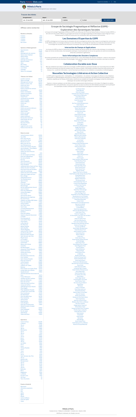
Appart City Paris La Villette (80, 172)
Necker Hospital (25, 226)
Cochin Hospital (25, 262)
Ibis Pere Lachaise (80, 303)
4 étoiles (23, 37)
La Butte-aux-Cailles (26, 265)
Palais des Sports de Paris (27, 283)
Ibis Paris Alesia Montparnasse (80, 103)
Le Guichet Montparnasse (27, 208)
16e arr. (22, 328)
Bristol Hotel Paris (80, 109)
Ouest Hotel (80, 265)
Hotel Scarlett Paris (80, 167)
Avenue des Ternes (26, 252)
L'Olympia (23, 182)
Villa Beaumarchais (80, 177)
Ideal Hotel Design (80, 149)
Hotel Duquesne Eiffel (80, 114)
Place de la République (27, 156)
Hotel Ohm (80, 217)
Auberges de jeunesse (27, 59)
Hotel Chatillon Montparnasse (80, 270)
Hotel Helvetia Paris (80, 290)
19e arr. (22, 364)
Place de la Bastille (26, 202)
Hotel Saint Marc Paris (80, 165)
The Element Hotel (80, 180)
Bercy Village (24, 176)
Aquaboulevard (25, 272)
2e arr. (22, 326)
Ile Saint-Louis (24, 375)
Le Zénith (23, 216)
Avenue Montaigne (26, 192)
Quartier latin (24, 359)
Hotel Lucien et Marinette (80, 95)
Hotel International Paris (80, 209)
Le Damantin (80, 122)
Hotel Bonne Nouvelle (80, 199)
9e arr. (22, 344)
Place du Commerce (26, 260)
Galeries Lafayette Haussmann (29, 215)
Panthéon (23, 211)
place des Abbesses (26, 280)
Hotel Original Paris (80, 188)
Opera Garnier (24, 181)
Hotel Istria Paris (80, 233)
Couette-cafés (24, 58)
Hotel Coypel (80, 157)
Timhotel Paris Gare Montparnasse (80, 202)
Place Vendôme (25, 164)
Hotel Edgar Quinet (80, 278)
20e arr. (23, 367)
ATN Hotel (80, 286)
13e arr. (22, 366)
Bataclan (23, 267)
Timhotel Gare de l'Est (80, 116)
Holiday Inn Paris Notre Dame (80, 297)
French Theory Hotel (80, 145)
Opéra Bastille (24, 228)
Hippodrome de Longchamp (28, 197)
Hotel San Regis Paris (80, 193)
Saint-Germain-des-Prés (27, 236)
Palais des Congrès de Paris (28, 174)
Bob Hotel (80, 318)
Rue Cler (23, 159)
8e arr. (22, 338)
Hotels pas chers (25, 85)
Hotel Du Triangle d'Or (80, 214)
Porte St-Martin (25, 241)
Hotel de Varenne (80, 294)
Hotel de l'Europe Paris (80, 225)
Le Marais (23, 323)
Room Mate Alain (80, 271)
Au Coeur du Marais (80, 226)
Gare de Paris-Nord (26, 140)
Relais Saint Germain (80, 108)
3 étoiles (23, 39)
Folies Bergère (25, 303)
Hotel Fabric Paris (80, 242)
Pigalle (22, 339)
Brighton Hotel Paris (80, 178)
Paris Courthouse (25, 293)
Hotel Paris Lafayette (80, 138)
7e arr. (22, 351)
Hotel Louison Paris (80, 295)
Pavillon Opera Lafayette (80, 310)
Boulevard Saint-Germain (27, 234)
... (39, 20)
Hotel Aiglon (80, 124)
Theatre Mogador (25, 229)
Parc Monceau (24, 224)
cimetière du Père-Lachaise (28, 278)
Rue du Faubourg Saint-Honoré (29, 187)
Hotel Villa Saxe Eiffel (80, 266)
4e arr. (22, 349)
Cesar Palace (24, 221)
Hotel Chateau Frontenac (80, 231)
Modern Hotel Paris (80, 255)
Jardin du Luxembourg (26, 171)
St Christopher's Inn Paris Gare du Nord (80, 215)
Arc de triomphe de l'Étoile (28, 154)
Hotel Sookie (80, 117)
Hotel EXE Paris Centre (80, 311)
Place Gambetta (25, 298)
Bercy (22, 370)
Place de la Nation (25, 213)
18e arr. (22, 333)
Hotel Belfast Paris (80, 175)
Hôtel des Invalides (26, 150)
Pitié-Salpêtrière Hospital (27, 290)
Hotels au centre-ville (26, 83)
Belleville (23, 369)
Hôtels (22, 51)
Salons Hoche (24, 299)
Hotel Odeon (80, 276)
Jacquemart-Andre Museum (28, 249)
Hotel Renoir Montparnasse (80, 125)
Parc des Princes (25, 198)
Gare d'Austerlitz (25, 161)
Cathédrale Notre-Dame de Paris (29, 166)
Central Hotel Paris (80, 164)
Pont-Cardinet (24, 257)
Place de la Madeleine (26, 190)
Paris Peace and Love (80, 289)
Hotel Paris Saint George (80, 189)
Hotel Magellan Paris (80, 246)
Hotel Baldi (80, 314)
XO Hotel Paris (80, 141)
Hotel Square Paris (80, 191)
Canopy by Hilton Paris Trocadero (80, 308)
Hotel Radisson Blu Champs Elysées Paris (80, 173)
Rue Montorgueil (25, 247)
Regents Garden (80, 170)
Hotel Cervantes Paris (80, 218)
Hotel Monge (80, 319)
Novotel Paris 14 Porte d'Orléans (80, 263)
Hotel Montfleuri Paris (80, 161)
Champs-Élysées (25, 348)
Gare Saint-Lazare (25, 205)
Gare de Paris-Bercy (26, 195)
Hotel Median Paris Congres (80, 244)
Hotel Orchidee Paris (80, 273)
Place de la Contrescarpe (27, 304)
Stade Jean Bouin (25, 314)
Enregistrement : (27, 17)
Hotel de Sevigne (80, 92)
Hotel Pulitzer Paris (80, 281)
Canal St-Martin (25, 189)
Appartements (24, 50)
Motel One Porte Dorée (80, 121)
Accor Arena (24, 193)
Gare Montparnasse (26, 145)
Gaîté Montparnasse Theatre (28, 286)
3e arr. (22, 335)
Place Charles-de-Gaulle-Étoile (29, 268)
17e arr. (22, 336)
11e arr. (22, 331)
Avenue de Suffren (25, 285)
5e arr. (22, 346)
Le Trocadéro (24, 239)
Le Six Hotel (80, 140)
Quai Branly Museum (26, 233)
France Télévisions (25, 276)
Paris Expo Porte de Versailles (29, 169)
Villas (22, 63)
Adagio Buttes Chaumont (80, 305)
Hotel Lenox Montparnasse (80, 262)
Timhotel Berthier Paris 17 (80, 181)
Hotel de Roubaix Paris (80, 258)
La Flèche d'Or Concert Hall (28, 291)
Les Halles (23, 343)
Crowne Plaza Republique (80, 183)
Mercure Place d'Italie (80, 130)
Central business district (27, 135)
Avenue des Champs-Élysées (28, 146)
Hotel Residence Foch (80, 229)
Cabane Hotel (80, 201)
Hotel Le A (80, 156)
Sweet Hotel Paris (80, 162)
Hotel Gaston (80, 313)
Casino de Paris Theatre (27, 231)
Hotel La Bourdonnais (80, 137)
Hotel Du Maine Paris (80, 133)
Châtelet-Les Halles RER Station (29, 200)
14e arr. (22, 357)
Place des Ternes (25, 281)
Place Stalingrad (25, 309)
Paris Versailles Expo (26, 296)
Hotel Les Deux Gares (80, 146)
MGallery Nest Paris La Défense (80, 302)
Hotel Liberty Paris (80, 238)
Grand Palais (24, 242)
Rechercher (109, 20)
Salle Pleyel (24, 312)
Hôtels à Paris (34, 6)
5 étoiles (23, 36)
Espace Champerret (26, 210)
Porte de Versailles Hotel (80, 222)
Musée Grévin (24, 237)
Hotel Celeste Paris (80, 169)
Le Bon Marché (24, 223)
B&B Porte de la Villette (80, 135)
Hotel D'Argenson (80, 205)
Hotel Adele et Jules (80, 306)
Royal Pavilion (24, 301)
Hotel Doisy (80, 284)
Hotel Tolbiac (80, 151)
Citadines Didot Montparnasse (80, 143)
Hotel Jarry (80, 236)
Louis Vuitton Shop (25, 220)
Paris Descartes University (27, 255)
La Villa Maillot (80, 207)
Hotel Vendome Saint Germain (80, 159)
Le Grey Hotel (80, 186)
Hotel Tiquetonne (80, 298)
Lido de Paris (24, 254)
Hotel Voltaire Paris (80, 321)
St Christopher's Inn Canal (80, 279)
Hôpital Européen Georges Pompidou (28, 306)
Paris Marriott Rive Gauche (80, 106)
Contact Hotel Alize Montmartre (80, 198)
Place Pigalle (24, 288)
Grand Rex (23, 246)
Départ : (45, 17)
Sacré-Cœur (24, 207)
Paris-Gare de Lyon (26, 138)
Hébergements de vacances (28, 53)
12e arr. (22, 362)
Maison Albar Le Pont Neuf (80, 292)
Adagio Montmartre (80, 127)
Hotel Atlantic (80, 105)
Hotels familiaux (25, 87)
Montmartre (24, 330)
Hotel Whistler (80, 90)
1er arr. (22, 354)
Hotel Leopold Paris (80, 98)
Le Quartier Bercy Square (80, 268)
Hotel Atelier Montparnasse (80, 228)
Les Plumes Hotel (80, 89)
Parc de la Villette (25, 158)
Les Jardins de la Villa (80, 274)
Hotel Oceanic (80, 316)
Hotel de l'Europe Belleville (80, 324)
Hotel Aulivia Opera (80, 260)
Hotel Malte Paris (80, 97)
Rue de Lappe (24, 311)
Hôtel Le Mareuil (80, 234)
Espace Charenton (25, 250)
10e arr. (22, 341)
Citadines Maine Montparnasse (80, 154)
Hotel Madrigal (80, 241)
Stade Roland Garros (26, 177)
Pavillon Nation (80, 247)
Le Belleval (80, 254)
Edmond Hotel (80, 250)
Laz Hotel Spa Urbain (80, 111)
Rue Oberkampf (25, 294)
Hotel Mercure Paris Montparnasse (80, 194)
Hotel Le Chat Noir (80, 287)
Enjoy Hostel (80, 132)
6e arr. (22, 352)
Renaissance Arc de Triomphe (80, 196)
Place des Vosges (25, 184)
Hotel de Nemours (80, 249)
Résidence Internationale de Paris (80, 223)
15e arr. (22, 325)
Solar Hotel (80, 153)
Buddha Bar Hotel (80, 129)
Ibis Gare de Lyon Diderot (80, 282)
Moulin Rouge (24, 185)
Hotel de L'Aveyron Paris (80, 300)
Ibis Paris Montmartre (80, 220)
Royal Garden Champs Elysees (80, 239)
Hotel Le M (80, 113)
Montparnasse (24, 361)
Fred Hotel (80, 101)
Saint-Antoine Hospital (27, 259)
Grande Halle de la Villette (27, 270)
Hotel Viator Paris (80, 212)
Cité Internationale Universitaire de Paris (30, 274)
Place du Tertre (25, 264)
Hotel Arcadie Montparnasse (80, 210)
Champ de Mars (25, 203)
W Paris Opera (80, 119)
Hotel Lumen (80, 148)
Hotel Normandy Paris (80, 100)
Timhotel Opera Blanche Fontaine (80, 93)
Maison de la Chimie (26, 244)
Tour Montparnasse (26, 179)
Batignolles (24, 372)
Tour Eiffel (23, 137)
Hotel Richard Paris (80, 252)
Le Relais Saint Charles (80, 185)
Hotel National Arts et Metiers (80, 322)
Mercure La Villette (80, 204)
